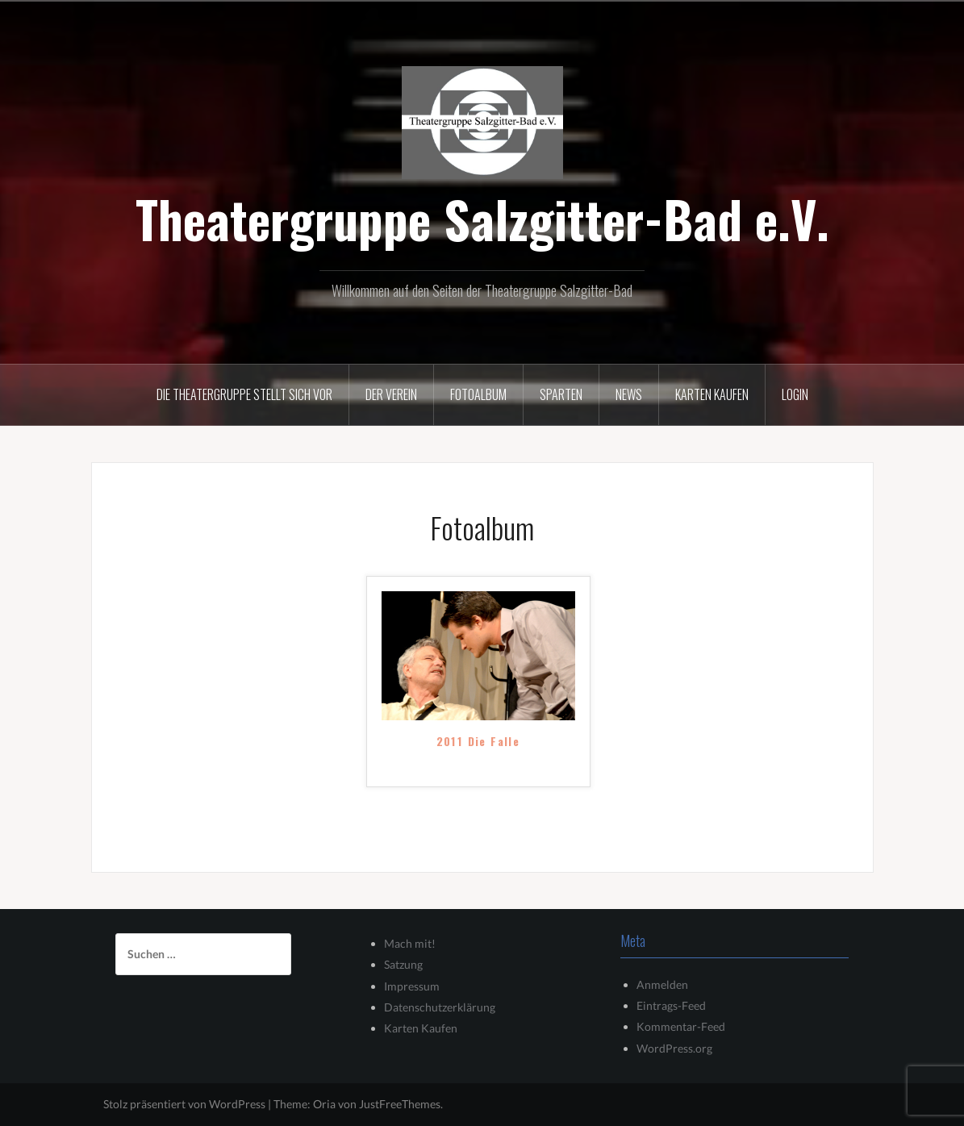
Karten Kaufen (420, 1028)
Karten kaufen (712, 394)
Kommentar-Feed (680, 1026)
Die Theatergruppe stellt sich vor (244, 394)
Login (795, 394)
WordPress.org (674, 1048)
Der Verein (391, 394)
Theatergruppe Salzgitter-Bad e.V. (482, 218)
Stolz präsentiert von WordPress (184, 1104)
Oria (324, 1104)
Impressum (412, 986)
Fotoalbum (478, 394)
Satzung (403, 964)
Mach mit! (410, 943)
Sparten (561, 394)
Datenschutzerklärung (439, 1007)
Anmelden (662, 984)
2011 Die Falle (478, 742)
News (629, 394)
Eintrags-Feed (671, 1005)
